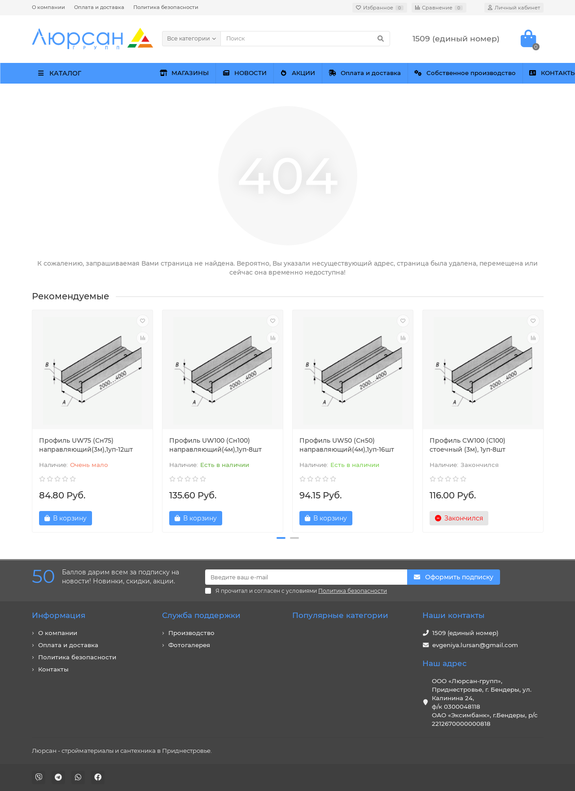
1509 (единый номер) (465, 632)
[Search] (305, 38)
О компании (48, 7)
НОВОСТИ (287, 72)
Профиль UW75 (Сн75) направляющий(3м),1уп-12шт (86, 444)
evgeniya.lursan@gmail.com (475, 645)
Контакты (53, 669)
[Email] (306, 577)
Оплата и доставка (99, 7)
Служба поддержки (201, 615)
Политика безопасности (165, 7)
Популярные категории (340, 615)
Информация (58, 615)
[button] (281, 538)
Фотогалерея (189, 645)
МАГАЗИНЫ (198, 72)
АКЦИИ (368, 72)
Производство (191, 632)
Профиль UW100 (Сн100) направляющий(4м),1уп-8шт (215, 444)
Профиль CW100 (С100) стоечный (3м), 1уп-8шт (467, 444)
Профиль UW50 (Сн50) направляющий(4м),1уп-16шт (346, 444)
